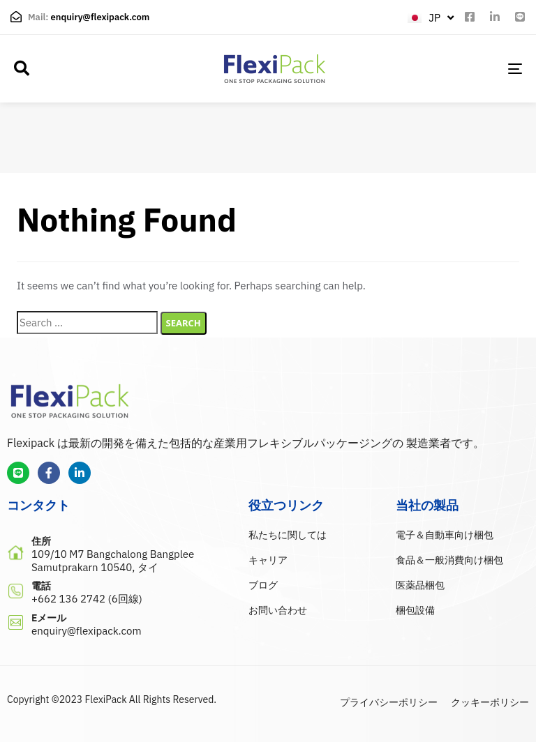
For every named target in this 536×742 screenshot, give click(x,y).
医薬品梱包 (420, 585)
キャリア (268, 560)
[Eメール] (120, 625)
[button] (21, 68)
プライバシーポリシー (389, 702)
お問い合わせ (277, 610)
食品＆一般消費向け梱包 (449, 560)
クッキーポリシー (490, 702)
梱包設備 (415, 610)
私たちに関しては (287, 535)
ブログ (263, 585)
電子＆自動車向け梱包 (444, 535)
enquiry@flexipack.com (100, 17)
